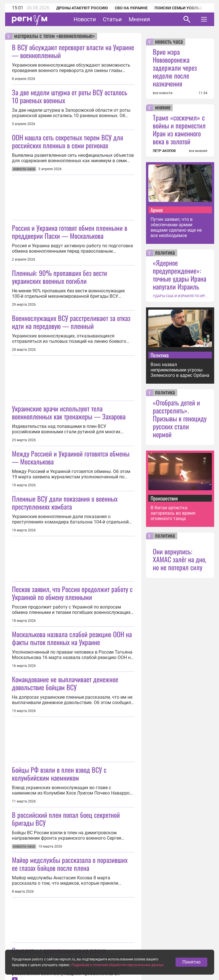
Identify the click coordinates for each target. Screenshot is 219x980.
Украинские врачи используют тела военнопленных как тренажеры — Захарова (69, 412)
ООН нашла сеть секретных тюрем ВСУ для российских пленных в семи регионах (67, 141)
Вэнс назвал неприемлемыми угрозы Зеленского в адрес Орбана (180, 370)
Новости (85, 19)
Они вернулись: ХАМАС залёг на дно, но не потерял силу (179, 559)
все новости (162, 93)
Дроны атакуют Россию (82, 8)
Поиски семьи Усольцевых (184, 8)
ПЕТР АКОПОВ (164, 151)
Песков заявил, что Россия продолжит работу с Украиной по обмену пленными (72, 593)
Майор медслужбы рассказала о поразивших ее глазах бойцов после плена (70, 864)
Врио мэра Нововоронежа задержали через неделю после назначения (175, 67)
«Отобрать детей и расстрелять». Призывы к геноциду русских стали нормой (180, 418)
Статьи (112, 19)
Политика (160, 355)
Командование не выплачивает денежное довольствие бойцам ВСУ (65, 683)
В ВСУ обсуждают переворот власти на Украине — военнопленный (73, 51)
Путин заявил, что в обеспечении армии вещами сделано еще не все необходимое (176, 227)
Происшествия (164, 498)
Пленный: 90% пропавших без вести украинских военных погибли (59, 277)
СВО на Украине (131, 8)
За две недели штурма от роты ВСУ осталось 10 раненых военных (69, 96)
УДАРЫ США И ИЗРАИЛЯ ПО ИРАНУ (180, 296)
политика (165, 253)
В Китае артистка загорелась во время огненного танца (173, 513)
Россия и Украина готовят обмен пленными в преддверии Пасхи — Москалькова (69, 232)
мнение (162, 107)
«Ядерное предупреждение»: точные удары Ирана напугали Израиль (179, 274)
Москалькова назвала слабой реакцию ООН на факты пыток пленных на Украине (72, 638)
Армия (157, 209)
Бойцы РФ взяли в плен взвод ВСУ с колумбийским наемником (59, 773)
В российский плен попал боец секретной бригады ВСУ (66, 819)
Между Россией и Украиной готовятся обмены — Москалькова (71, 457)
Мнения (139, 19)
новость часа (169, 42)
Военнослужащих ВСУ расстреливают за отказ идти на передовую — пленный (71, 322)
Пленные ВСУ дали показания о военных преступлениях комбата (65, 502)
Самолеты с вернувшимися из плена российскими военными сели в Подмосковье (69, 954)
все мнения (198, 151)
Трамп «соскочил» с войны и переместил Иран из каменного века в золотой (179, 129)
